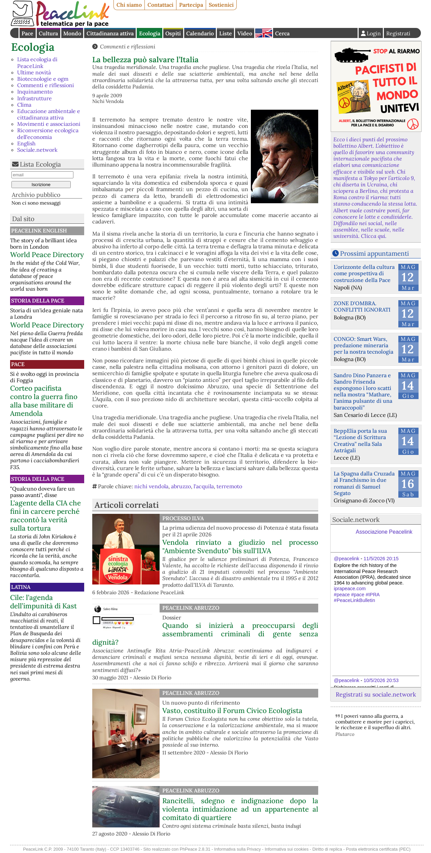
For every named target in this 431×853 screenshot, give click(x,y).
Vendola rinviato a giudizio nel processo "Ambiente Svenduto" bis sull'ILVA (240, 546)
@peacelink (346, 558)
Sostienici (221, 4)
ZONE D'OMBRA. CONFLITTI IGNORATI (362, 306)
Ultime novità (34, 72)
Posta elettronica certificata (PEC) (378, 849)
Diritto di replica (327, 849)
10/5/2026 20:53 (381, 680)
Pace (27, 33)
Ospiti (173, 33)
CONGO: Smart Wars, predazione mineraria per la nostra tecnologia (363, 345)
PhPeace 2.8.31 (195, 849)
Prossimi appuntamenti (374, 253)
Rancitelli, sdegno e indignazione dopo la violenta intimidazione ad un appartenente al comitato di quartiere (240, 809)
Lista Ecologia (40, 164)
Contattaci (160, 4)
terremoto (229, 486)
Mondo (72, 33)
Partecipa (191, 4)
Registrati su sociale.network (376, 694)
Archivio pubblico (36, 195)
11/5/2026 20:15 (381, 558)
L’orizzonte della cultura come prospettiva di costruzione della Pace (364, 273)
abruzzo (181, 486)
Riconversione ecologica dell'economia (47, 133)
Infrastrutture (34, 98)
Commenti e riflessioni (45, 85)
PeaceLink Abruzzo (190, 607)
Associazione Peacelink (384, 532)
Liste (225, 33)
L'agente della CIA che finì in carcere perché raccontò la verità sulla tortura (45, 515)
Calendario (200, 33)
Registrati (398, 33)
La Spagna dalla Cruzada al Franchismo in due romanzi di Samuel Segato (364, 483)
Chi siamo (129, 4)
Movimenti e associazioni (48, 123)
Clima (24, 104)
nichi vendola (151, 486)
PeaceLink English (39, 230)
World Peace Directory (47, 254)
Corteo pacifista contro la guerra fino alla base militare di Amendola (43, 401)
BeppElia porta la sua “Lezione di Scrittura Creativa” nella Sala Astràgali (360, 440)
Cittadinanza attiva (110, 33)
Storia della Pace (37, 300)
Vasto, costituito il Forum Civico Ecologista (232, 710)
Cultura (48, 33)
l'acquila (204, 486)
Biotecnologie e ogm (42, 78)
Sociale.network (37, 149)
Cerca (282, 33)
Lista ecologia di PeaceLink (37, 62)
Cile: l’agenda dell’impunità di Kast (43, 601)
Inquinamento (35, 91)
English (263, 33)
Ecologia (149, 33)
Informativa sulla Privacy (237, 849)
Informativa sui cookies (286, 849)
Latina (20, 586)
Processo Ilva (183, 518)
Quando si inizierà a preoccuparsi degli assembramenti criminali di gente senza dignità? (205, 634)
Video (244, 33)
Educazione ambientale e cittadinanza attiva (48, 114)
